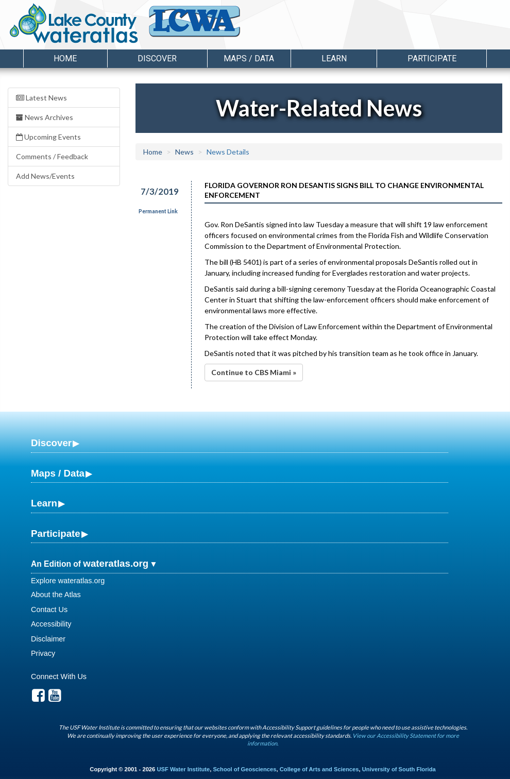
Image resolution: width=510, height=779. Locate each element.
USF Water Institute (183, 769)
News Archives (44, 117)
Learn (44, 503)
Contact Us (49, 609)
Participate (55, 533)
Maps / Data (57, 473)
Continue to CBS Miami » (253, 372)
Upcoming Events (48, 136)
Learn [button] (334, 58)
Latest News (41, 97)
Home (65, 58)
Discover (51, 442)
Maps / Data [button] (249, 58)
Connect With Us (59, 676)
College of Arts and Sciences (319, 769)
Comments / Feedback (52, 156)
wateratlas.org (115, 563)
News (184, 151)
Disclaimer (48, 639)
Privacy (43, 653)
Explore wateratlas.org (68, 581)
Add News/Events (45, 176)
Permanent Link (158, 211)
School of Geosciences (244, 769)
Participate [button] (431, 58)
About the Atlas (56, 594)
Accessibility (51, 624)
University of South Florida (399, 769)
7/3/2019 (160, 191)
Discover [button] (157, 58)
